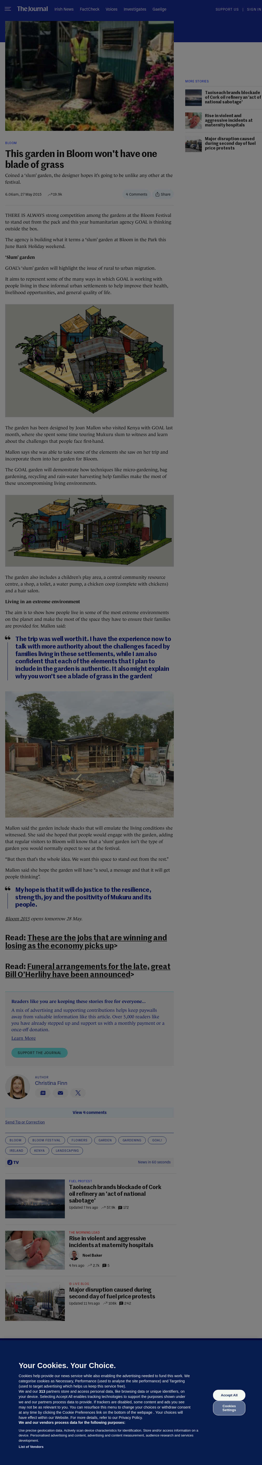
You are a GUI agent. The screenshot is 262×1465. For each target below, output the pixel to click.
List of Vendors (31, 1447)
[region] (131, 1402)
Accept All (229, 1395)
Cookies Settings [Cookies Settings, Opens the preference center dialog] (229, 1408)
